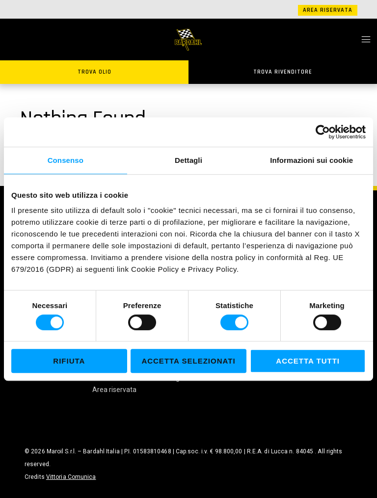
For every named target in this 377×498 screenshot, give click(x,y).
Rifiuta (69, 361)
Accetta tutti (308, 361)
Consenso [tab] (65, 160)
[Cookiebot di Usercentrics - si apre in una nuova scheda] (323, 132)
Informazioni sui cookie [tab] (311, 160)
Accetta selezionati (188, 361)
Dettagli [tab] (188, 160)
